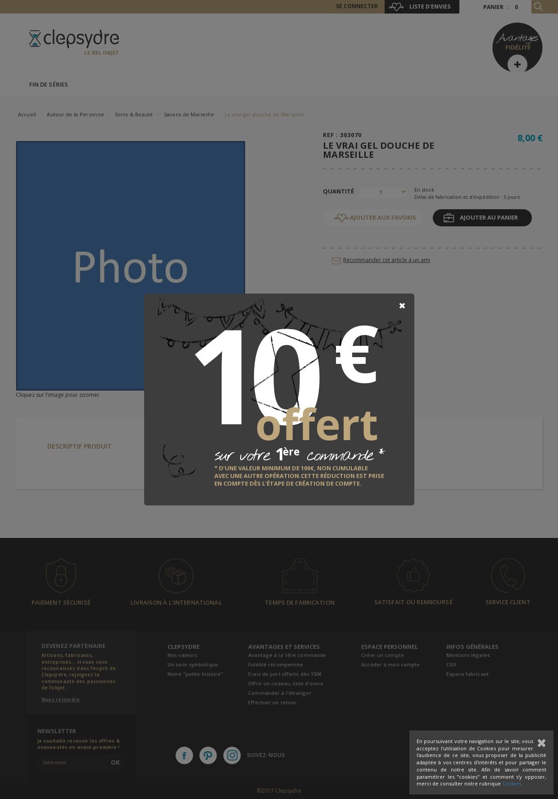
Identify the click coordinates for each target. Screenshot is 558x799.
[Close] (402, 306)
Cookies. (512, 783)
